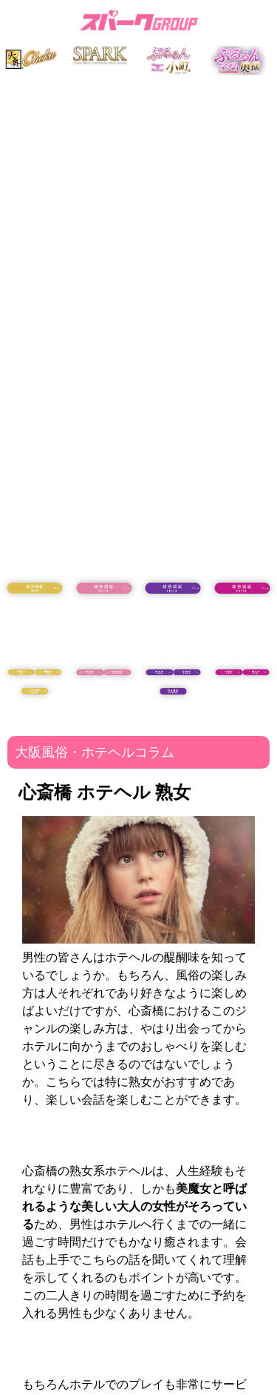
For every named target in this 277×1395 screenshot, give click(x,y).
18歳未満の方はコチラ (34, 628)
